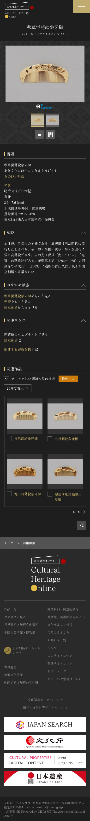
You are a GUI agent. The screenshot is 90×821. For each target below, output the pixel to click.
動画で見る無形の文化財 (21, 682)
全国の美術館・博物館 (19, 632)
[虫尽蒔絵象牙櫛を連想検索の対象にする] (50, 438)
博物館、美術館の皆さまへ (66, 617)
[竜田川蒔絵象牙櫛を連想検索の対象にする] (9, 494)
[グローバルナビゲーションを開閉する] (81, 6)
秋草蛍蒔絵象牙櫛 (17, 295)
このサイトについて (62, 655)
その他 (9, 176)
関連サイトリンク (60, 663)
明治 (20, 176)
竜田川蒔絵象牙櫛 (27, 494)
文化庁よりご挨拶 (60, 624)
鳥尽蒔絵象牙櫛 (26, 438)
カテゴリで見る (15, 617)
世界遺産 (10, 667)
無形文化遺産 (13, 674)
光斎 (7, 185)
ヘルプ (52, 648)
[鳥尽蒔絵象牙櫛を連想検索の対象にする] (9, 438)
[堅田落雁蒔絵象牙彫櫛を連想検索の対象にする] (50, 494)
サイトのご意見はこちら (65, 679)
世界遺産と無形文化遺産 (21, 624)
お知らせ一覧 (57, 640)
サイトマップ (57, 671)
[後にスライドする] (79, 512)
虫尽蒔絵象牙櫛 (66, 438)
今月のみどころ (58, 632)
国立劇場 (11, 307)
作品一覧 (10, 609)
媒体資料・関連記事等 (63, 609)
